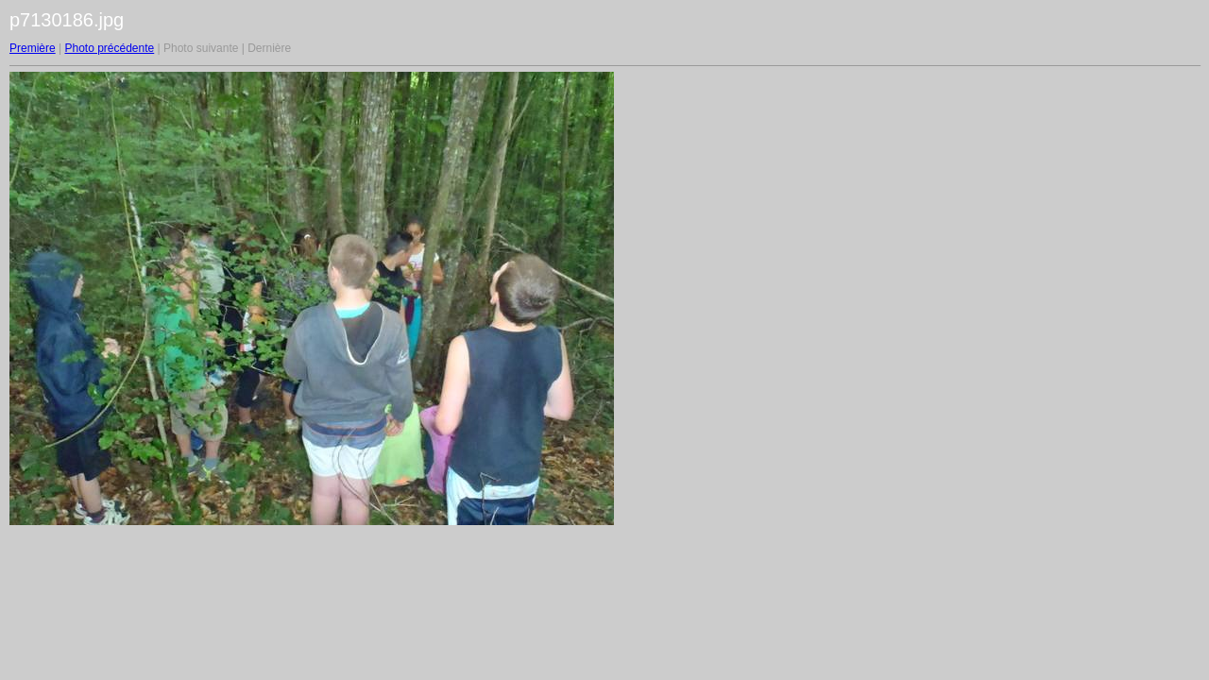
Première (32, 48)
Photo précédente (109, 48)
